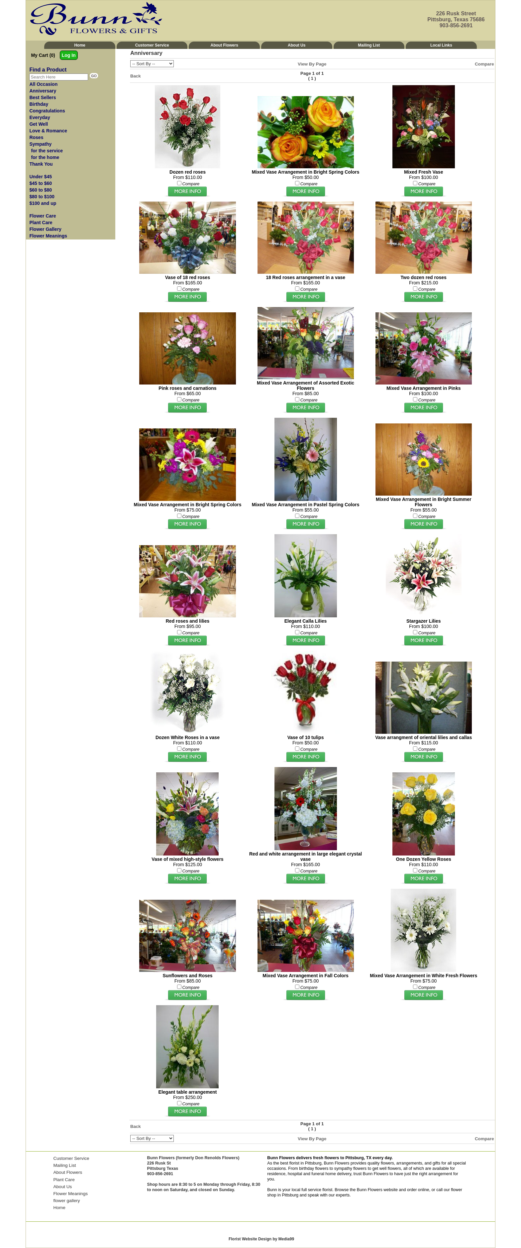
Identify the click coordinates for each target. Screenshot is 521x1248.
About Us (296, 45)
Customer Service (152, 45)
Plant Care (63, 1179)
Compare (484, 64)
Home (79, 45)
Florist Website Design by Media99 (261, 1239)
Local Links (441, 45)
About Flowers (224, 45)
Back (135, 76)
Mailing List (369, 45)
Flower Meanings (70, 1193)
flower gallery (66, 1200)
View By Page (312, 64)
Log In (69, 55)
